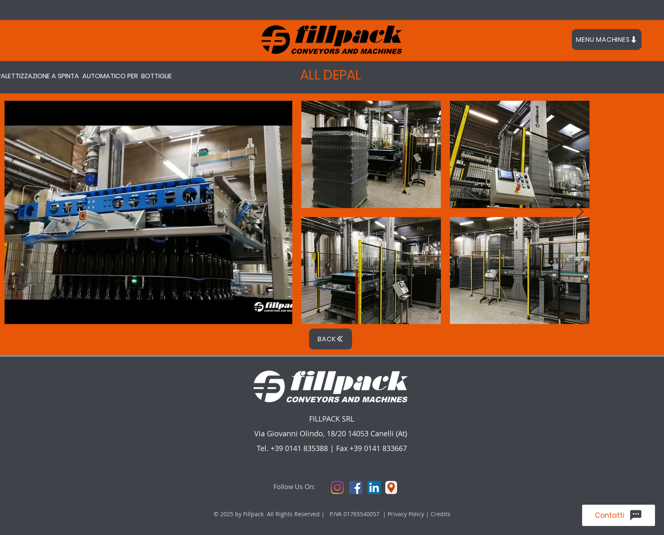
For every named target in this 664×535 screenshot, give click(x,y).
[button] (606, 39)
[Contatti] (618, 515)
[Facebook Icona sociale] (355, 487)
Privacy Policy (407, 514)
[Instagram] (337, 487)
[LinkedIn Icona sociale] (374, 487)
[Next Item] (579, 212)
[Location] (391, 487)
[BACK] (330, 339)
